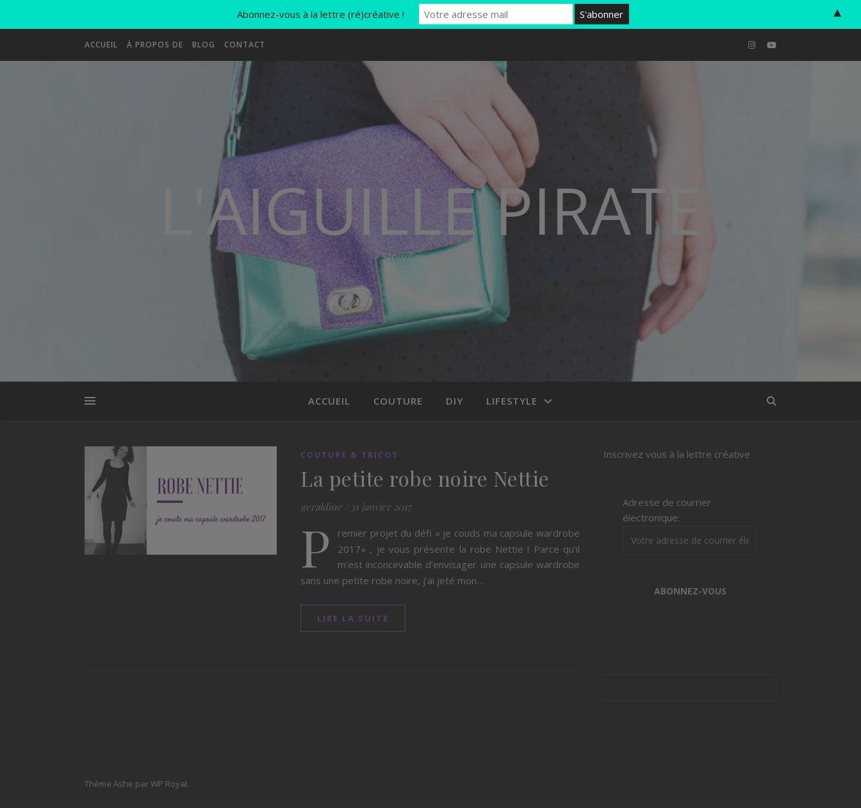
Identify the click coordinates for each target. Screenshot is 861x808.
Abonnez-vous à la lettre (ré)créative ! (320, 14)
